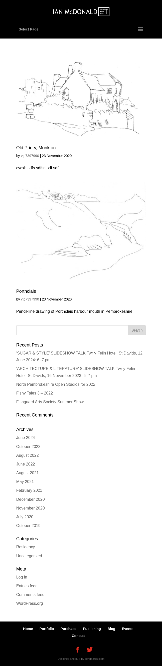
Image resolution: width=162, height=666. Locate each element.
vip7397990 (30, 156)
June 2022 (25, 464)
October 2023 (28, 446)
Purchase (68, 629)
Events (127, 629)
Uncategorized (29, 556)
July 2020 (25, 517)
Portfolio (47, 629)
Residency (25, 547)
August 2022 (27, 455)
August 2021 (27, 473)
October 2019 (28, 526)
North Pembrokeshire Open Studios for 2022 (55, 384)
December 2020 (30, 499)
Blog (111, 629)
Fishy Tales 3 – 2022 (34, 393)
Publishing (92, 629)
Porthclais (26, 291)
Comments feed (30, 594)
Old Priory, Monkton (36, 147)
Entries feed (27, 586)
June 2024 (25, 438)
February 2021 (29, 490)
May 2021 (25, 482)
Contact (78, 636)
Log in (21, 577)
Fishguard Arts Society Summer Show (50, 402)
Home (28, 629)
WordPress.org (29, 603)
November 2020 (30, 508)
